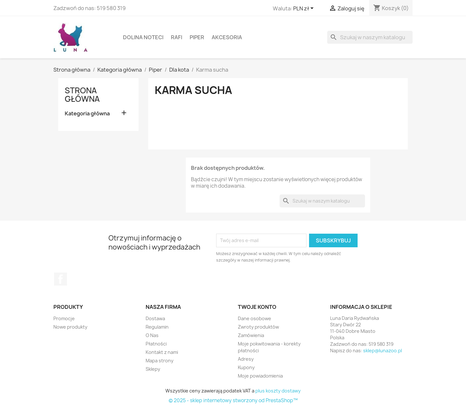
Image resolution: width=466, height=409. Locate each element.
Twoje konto (257, 306)
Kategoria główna (87, 113)
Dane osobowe (254, 318)
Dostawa (155, 318)
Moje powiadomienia (260, 376)
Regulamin (157, 327)
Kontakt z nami (162, 352)
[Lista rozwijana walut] (304, 9)
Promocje (64, 318)
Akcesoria (227, 37)
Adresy (246, 359)
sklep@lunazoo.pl (382, 350)
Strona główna (82, 94)
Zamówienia (251, 335)
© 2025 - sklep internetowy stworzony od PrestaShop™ (233, 400)
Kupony (246, 367)
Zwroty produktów (258, 327)
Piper (197, 37)
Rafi (176, 37)
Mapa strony (159, 360)
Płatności (156, 344)
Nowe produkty (70, 327)
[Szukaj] (370, 37)
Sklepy (153, 369)
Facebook (60, 279)
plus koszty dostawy (278, 391)
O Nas (152, 335)
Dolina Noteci (143, 37)
